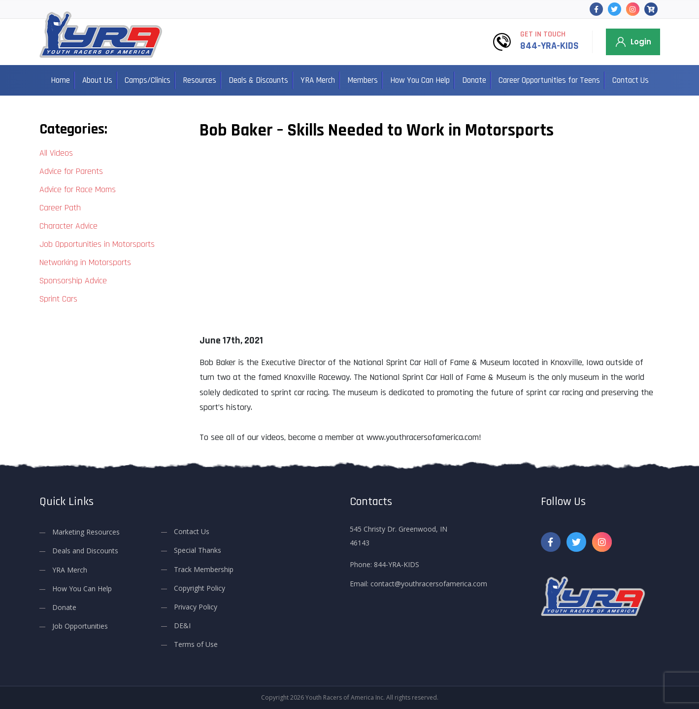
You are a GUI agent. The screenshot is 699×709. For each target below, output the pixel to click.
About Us (97, 80)
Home (60, 80)
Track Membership (203, 569)
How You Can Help (420, 80)
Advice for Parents (71, 171)
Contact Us (630, 80)
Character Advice (68, 226)
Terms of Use (196, 644)
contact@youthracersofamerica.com (428, 583)
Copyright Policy (199, 588)
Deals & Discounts (258, 80)
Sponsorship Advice (73, 280)
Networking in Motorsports (85, 262)
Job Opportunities (80, 626)
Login (641, 41)
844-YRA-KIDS (549, 45)
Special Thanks (197, 550)
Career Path (60, 207)
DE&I (182, 625)
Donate (474, 80)
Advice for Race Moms (77, 189)
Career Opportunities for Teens (549, 80)
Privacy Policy (195, 606)
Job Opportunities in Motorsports (97, 244)
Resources (199, 80)
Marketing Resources (86, 532)
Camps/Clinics (147, 80)
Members (362, 80)
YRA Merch (317, 80)
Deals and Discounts (85, 550)
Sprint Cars (58, 298)
